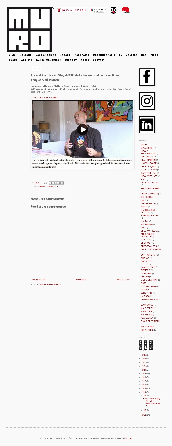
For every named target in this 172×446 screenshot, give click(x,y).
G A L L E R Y (131, 55)
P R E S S (85, 60)
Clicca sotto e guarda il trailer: (44, 97)
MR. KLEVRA (147, 315)
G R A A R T (65, 55)
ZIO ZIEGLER (147, 330)
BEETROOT (146, 243)
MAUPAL (145, 221)
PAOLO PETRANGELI (150, 321)
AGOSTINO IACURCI (150, 183)
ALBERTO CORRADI (150, 188)
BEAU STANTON (148, 160)
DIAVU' (42, 187)
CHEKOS (145, 258)
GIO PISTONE (147, 197)
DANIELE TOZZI (148, 267)
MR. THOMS (146, 224)
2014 (144, 388)
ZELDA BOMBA (147, 327)
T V (120, 55)
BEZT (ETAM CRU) (149, 246)
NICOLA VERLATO (149, 176)
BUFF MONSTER (148, 255)
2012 (144, 415)
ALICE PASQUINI (148, 166)
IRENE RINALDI (148, 204)
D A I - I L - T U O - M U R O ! (48, 60)
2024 (144, 358)
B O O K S (13, 60)
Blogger (128, 438)
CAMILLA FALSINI (149, 170)
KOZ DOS (145, 296)
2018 (144, 377)
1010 (143, 179)
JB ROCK (145, 290)
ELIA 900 (145, 277)
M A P (143, 55)
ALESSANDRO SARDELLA (147, 235)
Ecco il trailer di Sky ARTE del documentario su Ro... (151, 402)
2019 (144, 373)
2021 (144, 366)
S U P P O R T (71, 60)
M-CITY (144, 207)
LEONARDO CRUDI (149, 299)
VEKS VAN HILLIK (149, 231)
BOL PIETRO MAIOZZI (151, 249)
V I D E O (154, 55)
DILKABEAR (146, 273)
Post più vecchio (124, 280)
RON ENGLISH (52, 187)
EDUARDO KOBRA (149, 194)
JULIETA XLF (146, 293)
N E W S (11, 55)
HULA (143, 200)
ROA (143, 228)
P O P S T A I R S (82, 55)
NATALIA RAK (147, 318)
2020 (144, 370)
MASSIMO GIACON (149, 215)
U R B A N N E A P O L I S (104, 55)
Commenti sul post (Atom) (50, 284)
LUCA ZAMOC (147, 305)
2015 (144, 385)
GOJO (143, 283)
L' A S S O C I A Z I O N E (46, 55)
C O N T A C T (99, 60)
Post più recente (38, 280)
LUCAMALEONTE (149, 163)
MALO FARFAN (147, 308)
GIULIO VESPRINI (149, 280)
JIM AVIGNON (147, 148)
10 (145, 410)
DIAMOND (145, 270)
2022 (144, 362)
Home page (81, 280)
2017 (144, 381)
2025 (144, 355)
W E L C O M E (26, 55)
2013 (144, 392)
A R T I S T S (26, 60)
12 (145, 395)
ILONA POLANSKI (149, 286)
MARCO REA (147, 311)
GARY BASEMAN (148, 173)
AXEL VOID (146, 240)
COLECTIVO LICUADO (146, 262)
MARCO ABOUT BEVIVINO (148, 211)
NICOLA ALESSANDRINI (148, 152)
